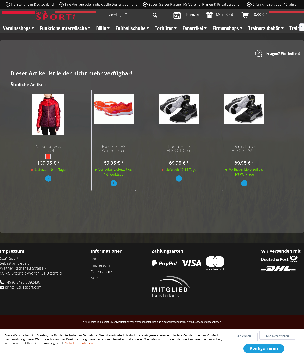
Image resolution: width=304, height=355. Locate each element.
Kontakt (97, 258)
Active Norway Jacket (48, 148)
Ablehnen (244, 336)
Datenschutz (101, 271)
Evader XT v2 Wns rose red (113, 148)
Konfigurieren (264, 348)
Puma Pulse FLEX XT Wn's (244, 148)
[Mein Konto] (221, 15)
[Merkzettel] (186, 15)
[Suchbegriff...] (132, 15)
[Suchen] (154, 15)
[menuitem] (132, 15)
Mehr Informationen (79, 343)
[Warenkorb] (254, 15)
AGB (94, 277)
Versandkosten (143, 322)
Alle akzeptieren (277, 336)
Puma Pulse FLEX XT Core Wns (179, 148)
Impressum (100, 265)
